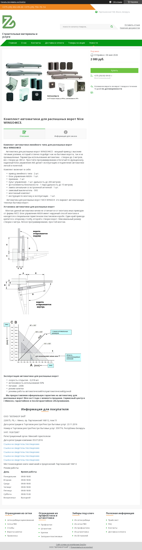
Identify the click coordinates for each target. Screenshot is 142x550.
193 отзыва (117, 2)
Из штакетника (81, 531)
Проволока (12, 535)
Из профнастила (82, 528)
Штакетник (46, 528)
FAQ (110, 524)
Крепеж (44, 532)
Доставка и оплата (54, 43)
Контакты (36, 43)
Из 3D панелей (81, 535)
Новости (93, 43)
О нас (24, 43)
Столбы (10, 528)
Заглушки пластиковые (51, 536)
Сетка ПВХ (12, 524)
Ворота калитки (14, 531)
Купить (114, 70)
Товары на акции (76, 43)
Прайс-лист (113, 520)
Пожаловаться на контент (82, 547)
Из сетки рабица (82, 520)
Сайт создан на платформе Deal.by (71, 544)
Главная (13, 43)
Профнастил (46, 524)
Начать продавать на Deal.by (13, 2)
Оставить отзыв (132, 25)
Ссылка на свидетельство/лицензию (21, 444)
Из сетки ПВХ (80, 524)
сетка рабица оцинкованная (20, 520)
